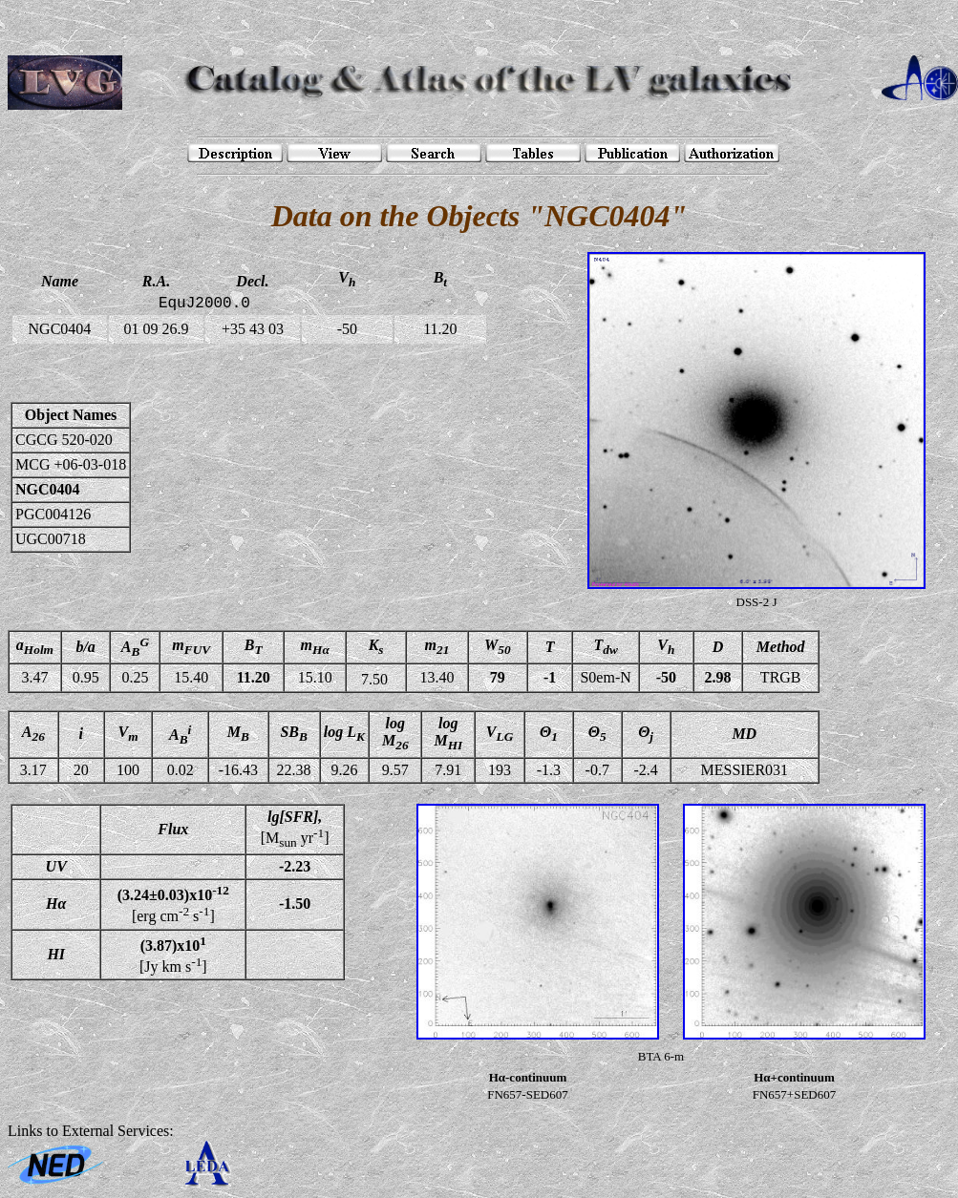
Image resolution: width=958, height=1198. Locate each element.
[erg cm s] (173, 904)
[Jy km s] (173, 955)
